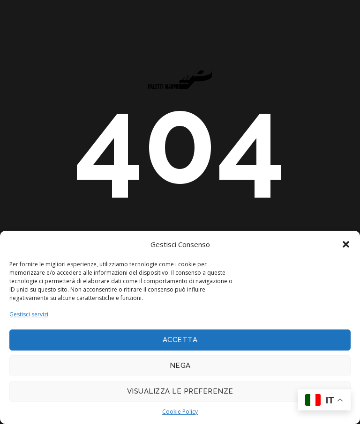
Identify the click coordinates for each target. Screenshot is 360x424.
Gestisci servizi (28, 314)
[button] (346, 244)
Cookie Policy (180, 412)
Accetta (180, 340)
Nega (180, 365)
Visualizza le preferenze (180, 391)
